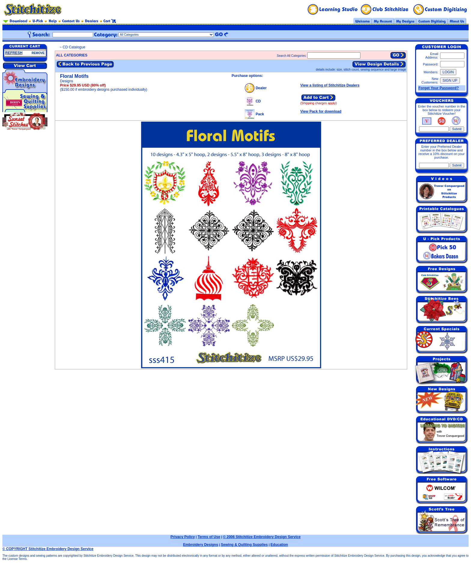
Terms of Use (209, 537)
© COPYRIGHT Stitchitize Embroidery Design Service (47, 549)
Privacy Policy (182, 537)
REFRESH (14, 53)
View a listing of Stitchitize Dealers (329, 85)
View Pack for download (320, 111)
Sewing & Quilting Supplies (244, 545)
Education (279, 545)
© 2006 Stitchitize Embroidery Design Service (261, 537)
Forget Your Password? (438, 88)
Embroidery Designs (200, 545)
